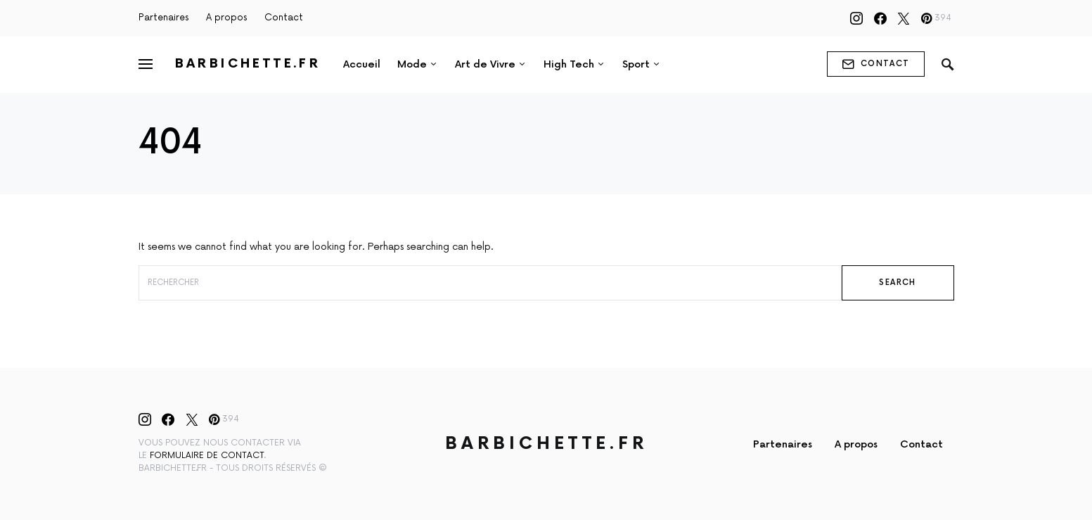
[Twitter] (903, 18)
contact (876, 64)
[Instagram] (856, 18)
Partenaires (164, 17)
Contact (283, 17)
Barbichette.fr (248, 63)
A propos (227, 17)
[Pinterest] (936, 18)
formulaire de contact (207, 455)
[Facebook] (880, 18)
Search (897, 282)
